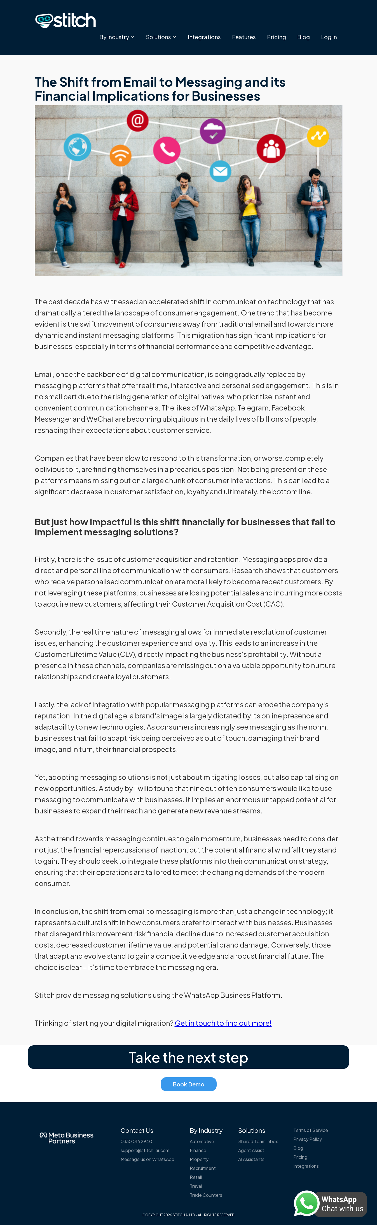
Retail (196, 1177)
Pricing (276, 36)
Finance (198, 1150)
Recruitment (203, 1168)
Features (244, 36)
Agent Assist (251, 1150)
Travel (196, 1186)
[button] (117, 37)
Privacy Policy (307, 1139)
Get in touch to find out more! (223, 1023)
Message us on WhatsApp (147, 1159)
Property (199, 1159)
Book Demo (188, 1084)
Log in (329, 36)
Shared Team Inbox (258, 1141)
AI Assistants (251, 1159)
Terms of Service (310, 1130)
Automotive (202, 1141)
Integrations (204, 36)
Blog (303, 36)
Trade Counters (206, 1195)
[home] (65, 21)
